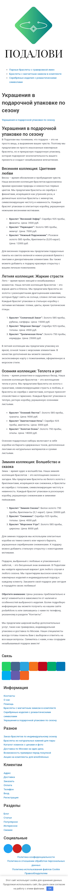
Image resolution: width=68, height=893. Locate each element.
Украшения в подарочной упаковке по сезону (28, 119)
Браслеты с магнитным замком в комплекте (35, 73)
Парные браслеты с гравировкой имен (31, 69)
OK (49, 888)
